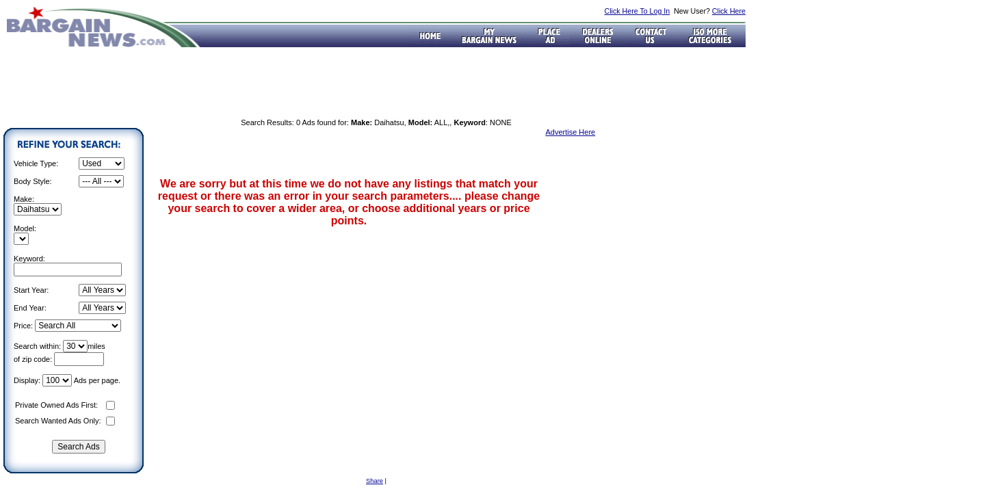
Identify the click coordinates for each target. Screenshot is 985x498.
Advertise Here (570, 132)
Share (374, 480)
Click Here (729, 11)
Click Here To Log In (637, 11)
